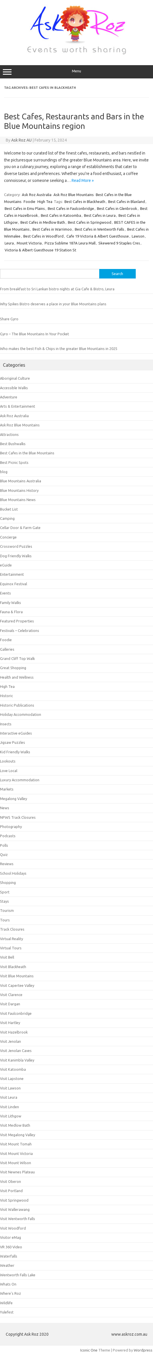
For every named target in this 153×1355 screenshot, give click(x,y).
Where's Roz (10, 1293)
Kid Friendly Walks (15, 752)
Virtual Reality (11, 939)
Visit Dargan (10, 1004)
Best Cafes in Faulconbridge (71, 208)
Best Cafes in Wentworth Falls (99, 229)
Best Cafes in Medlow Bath (42, 222)
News (4, 808)
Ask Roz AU (21, 140)
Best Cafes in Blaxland (126, 202)
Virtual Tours (11, 948)
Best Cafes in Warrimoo (52, 229)
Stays (4, 901)
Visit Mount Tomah (16, 1144)
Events (5, 593)
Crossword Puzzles (16, 546)
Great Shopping (13, 668)
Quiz (4, 854)
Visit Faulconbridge (16, 1013)
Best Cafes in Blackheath (84, 202)
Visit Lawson (10, 1088)
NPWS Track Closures (18, 817)
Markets (7, 789)
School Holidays (13, 873)
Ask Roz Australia (36, 195)
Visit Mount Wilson (15, 1163)
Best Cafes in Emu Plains (25, 208)
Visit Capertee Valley (17, 985)
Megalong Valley (13, 799)
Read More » (83, 180)
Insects (6, 724)
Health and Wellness (17, 677)
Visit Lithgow (10, 1116)
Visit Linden (9, 1107)
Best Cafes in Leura (100, 215)
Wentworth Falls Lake (17, 1275)
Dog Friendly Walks (16, 556)
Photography (11, 827)
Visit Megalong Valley (17, 1135)
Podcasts (8, 836)
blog (3, 472)
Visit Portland (11, 1191)
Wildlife (6, 1303)
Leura (9, 243)
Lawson (138, 236)
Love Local (8, 771)
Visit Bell (7, 957)
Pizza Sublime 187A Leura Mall (70, 243)
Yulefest (7, 1312)
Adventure (8, 397)
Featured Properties (17, 621)
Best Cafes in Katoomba (61, 215)
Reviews (7, 864)
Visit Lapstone (12, 1079)
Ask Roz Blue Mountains (73, 195)
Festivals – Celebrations (19, 630)
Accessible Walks (14, 388)
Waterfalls (8, 1256)
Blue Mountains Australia (20, 481)
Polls (4, 845)
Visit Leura (8, 1097)
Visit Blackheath (13, 967)
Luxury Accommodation (19, 780)
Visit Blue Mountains (17, 976)
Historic (6, 696)
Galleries (7, 649)
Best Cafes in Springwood (89, 222)
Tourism (7, 910)
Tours (5, 920)
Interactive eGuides (16, 733)
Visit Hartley (10, 1023)
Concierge (8, 537)
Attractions (9, 434)
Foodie (29, 202)
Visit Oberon (10, 1181)
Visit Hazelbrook (14, 1032)
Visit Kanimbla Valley (17, 1060)
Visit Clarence (11, 995)
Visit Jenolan (10, 1041)
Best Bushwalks (13, 444)
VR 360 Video (11, 1247)
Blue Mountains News (18, 500)
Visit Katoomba (13, 1069)
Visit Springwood (14, 1200)
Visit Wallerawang (15, 1209)
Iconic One (88, 1350)
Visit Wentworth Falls (17, 1219)
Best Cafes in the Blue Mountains (27, 453)
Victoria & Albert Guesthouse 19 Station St (40, 250)
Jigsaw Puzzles (12, 742)
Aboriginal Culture (15, 378)
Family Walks (10, 603)
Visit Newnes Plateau (17, 1172)
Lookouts (8, 761)
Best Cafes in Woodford (43, 236)
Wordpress (143, 1350)
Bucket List (9, 509)
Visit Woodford (13, 1228)
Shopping (8, 882)
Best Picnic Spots (14, 462)
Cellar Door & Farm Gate (20, 528)
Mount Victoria (29, 243)
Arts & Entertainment (17, 406)
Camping (7, 518)
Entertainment (12, 574)
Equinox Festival (13, 584)
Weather (7, 1265)
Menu (76, 72)
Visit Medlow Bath (15, 1125)
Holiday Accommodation (20, 714)
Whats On (8, 1284)
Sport (4, 892)
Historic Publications (17, 705)
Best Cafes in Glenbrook (117, 208)
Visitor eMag (10, 1237)
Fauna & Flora (11, 612)
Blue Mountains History (19, 490)
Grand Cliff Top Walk (17, 658)
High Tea (44, 202)
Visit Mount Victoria (16, 1153)
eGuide (6, 565)
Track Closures (12, 929)
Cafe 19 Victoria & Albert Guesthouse (97, 236)
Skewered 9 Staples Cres (119, 243)
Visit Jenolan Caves (16, 1051)
